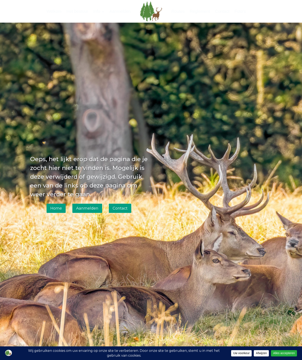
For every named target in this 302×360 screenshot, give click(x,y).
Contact (222, 11)
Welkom (53, 11)
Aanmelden (120, 11)
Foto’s (240, 11)
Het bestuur (77, 11)
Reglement (200, 11)
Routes (178, 11)
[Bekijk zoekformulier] (268, 11)
